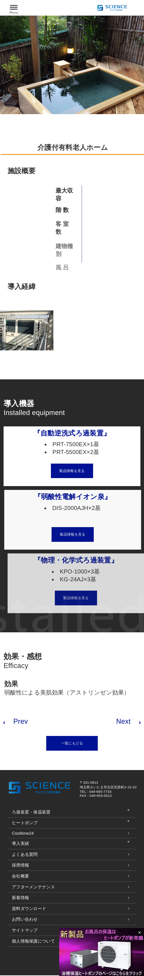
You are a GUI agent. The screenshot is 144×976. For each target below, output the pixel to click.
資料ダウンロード (29, 909)
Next (123, 721)
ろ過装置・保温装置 (31, 812)
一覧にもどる (72, 744)
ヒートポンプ (25, 823)
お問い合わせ (25, 920)
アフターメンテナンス (33, 887)
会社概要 (20, 876)
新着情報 (20, 898)
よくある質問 (25, 855)
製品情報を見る (82, 471)
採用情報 (20, 866)
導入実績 (20, 844)
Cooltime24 (23, 834)
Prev (20, 721)
